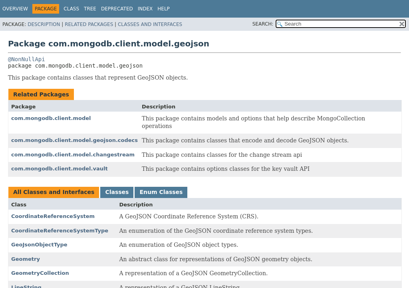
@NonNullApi (26, 59)
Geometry (25, 259)
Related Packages (89, 24)
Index (145, 9)
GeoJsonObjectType (39, 245)
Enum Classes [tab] (161, 192)
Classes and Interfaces (150, 24)
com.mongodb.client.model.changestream (73, 155)
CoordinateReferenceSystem (53, 216)
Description (44, 24)
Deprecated (117, 9)
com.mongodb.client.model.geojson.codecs (74, 140)
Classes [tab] (117, 192)
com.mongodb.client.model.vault (59, 169)
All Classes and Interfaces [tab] (53, 192)
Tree (90, 9)
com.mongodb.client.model (51, 118)
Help (163, 9)
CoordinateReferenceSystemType (59, 231)
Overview (15, 9)
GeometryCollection (40, 273)
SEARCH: (263, 24)
